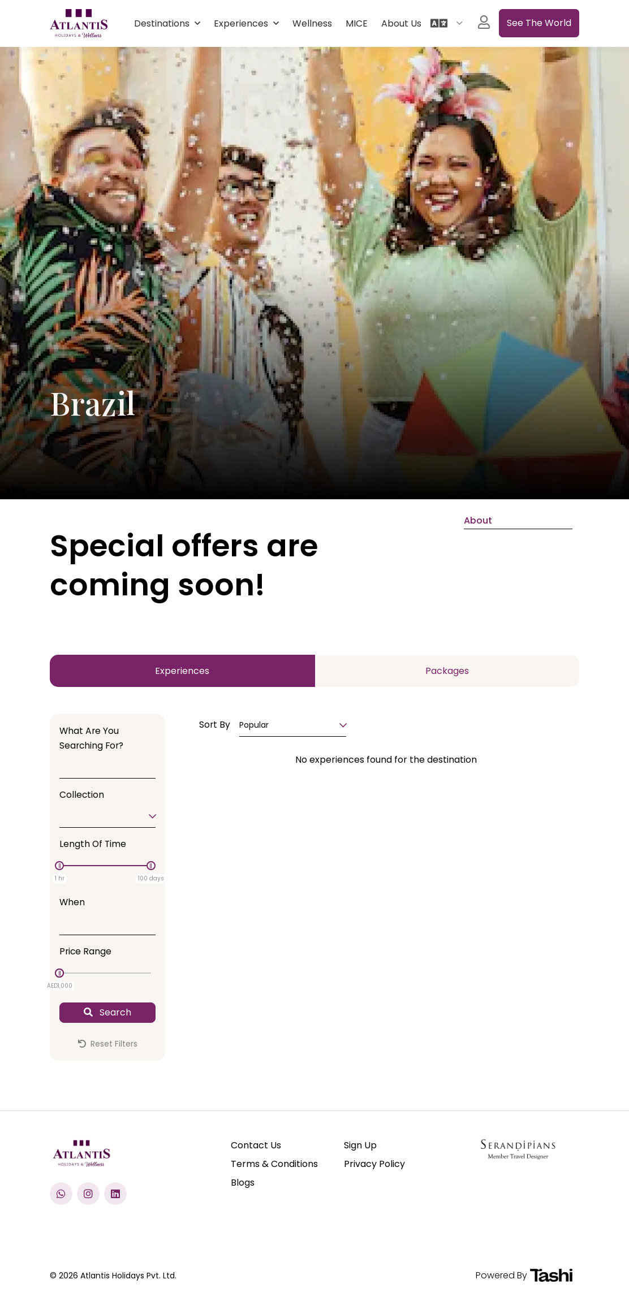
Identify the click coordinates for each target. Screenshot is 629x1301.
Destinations (163, 23)
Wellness (312, 23)
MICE (357, 23)
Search (107, 1012)
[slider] (59, 865)
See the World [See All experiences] (539, 22)
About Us (401, 23)
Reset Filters (107, 1043)
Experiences (242, 23)
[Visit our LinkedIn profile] (115, 1193)
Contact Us (256, 1145)
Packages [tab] (447, 670)
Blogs (243, 1182)
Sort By (214, 725)
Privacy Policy (374, 1163)
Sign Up (360, 1145)
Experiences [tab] (182, 670)
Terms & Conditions (274, 1163)
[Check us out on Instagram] (88, 1193)
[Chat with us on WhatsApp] (61, 1193)
